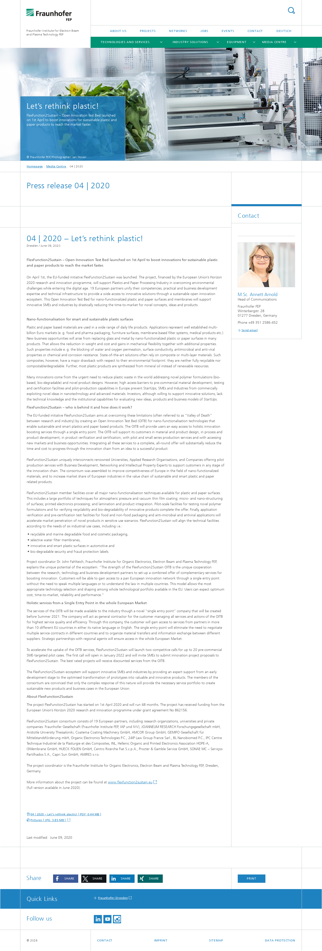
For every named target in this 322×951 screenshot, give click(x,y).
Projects (147, 31)
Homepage (35, 166)
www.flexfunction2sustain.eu (130, 782)
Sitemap (216, 940)
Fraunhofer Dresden (113, 898)
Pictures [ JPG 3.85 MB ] (48, 820)
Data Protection (280, 940)
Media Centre (274, 42)
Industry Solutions (190, 42)
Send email (250, 330)
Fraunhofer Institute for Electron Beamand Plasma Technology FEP (52, 32)
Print (251, 878)
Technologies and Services (125, 42)
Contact (255, 31)
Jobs (204, 31)
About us (118, 31)
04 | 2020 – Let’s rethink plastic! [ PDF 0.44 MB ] (65, 814)
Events (228, 31)
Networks (178, 31)
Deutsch (284, 31)
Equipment (236, 42)
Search (291, 10)
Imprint (161, 940)
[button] (65, 878)
